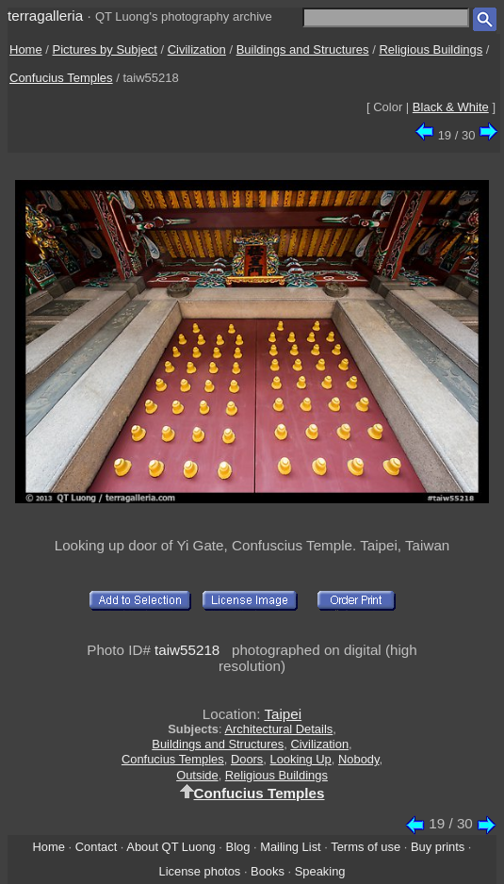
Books (268, 871)
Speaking (320, 871)
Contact (96, 847)
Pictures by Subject (105, 49)
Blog (238, 847)
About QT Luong (170, 847)
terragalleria (45, 16)
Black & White (451, 107)
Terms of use (365, 847)
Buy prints (437, 847)
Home (25, 49)
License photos (199, 871)
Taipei (282, 714)
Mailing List (290, 847)
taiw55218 (186, 650)
